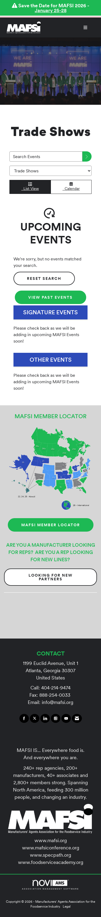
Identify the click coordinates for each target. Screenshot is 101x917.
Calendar (71, 186)
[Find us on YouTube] (66, 718)
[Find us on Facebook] (24, 718)
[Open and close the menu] (66, 27)
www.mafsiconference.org (50, 848)
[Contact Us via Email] (77, 718)
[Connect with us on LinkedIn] (45, 718)
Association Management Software (50, 885)
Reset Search (44, 278)
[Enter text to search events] (45, 156)
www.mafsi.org (50, 840)
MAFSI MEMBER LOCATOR (50, 524)
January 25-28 (51, 10)
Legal (67, 906)
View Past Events (50, 297)
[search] (87, 156)
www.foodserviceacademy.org (50, 862)
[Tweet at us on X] (34, 718)
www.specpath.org (50, 855)
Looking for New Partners (51, 577)
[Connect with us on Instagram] (55, 718)
